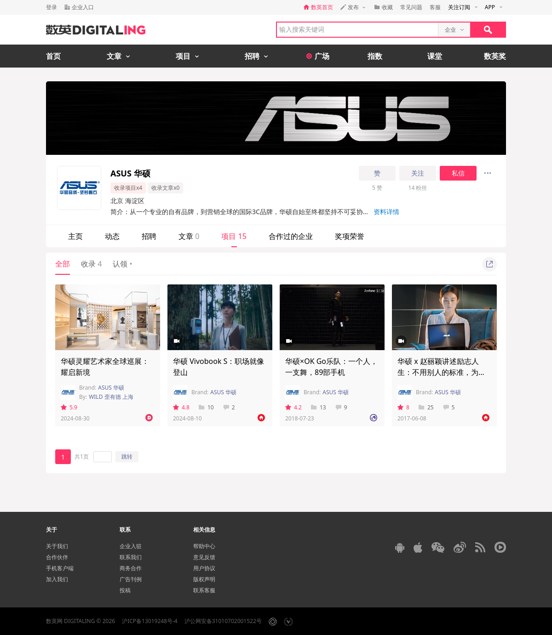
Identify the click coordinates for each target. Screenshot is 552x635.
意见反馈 (204, 557)
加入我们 (57, 579)
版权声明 (204, 579)
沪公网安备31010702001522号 (223, 621)
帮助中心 (204, 546)
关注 (417, 173)
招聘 (149, 236)
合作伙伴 (57, 557)
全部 (62, 264)
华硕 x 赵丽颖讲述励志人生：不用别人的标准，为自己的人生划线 (441, 372)
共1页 (82, 456)
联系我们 (131, 557)
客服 (435, 7)
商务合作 (131, 568)
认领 (122, 264)
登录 (51, 7)
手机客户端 (60, 568)
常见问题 (411, 7)
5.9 (69, 407)
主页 (75, 236)
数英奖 (495, 56)
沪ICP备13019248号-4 (150, 621)
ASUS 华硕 (111, 387)
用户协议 (204, 568)
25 (426, 407)
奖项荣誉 (349, 236)
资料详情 (386, 211)
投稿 (125, 590)
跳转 (126, 456)
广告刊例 (131, 579)
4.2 (293, 407)
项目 (233, 236)
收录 (91, 264)
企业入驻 (131, 546)
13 (318, 407)
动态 (112, 236)
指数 (375, 56)
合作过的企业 (291, 236)
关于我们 (57, 546)
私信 (458, 173)
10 (206, 407)
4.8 (181, 407)
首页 (53, 56)
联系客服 (204, 590)
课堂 (434, 56)
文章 (188, 236)
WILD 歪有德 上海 (111, 397)
